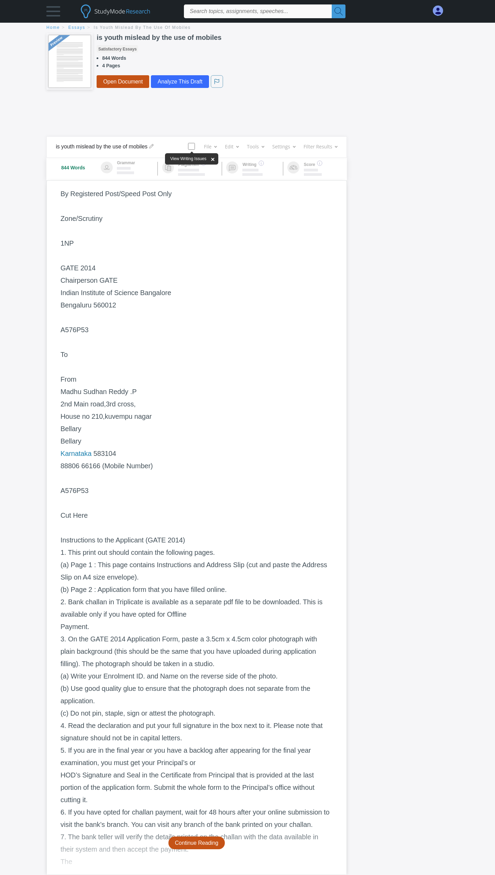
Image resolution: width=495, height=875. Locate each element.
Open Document (123, 82)
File (210, 146)
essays (76, 27)
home (53, 27)
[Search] (338, 11)
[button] (53, 13)
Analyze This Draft (179, 82)
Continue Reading (197, 843)
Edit (232, 146)
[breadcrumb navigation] (247, 28)
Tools (255, 146)
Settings (283, 146)
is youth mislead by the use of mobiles (142, 27)
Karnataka (75, 453)
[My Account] (441, 11)
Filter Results (320, 146)
